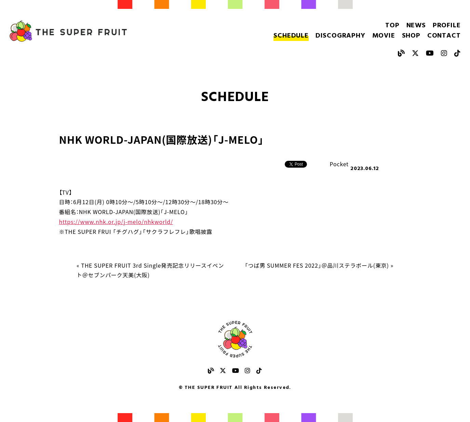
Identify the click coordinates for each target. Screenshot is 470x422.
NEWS (416, 25)
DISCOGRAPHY (340, 36)
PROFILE (447, 25)
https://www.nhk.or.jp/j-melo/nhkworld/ (116, 221)
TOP (392, 25)
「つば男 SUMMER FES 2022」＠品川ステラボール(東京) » (319, 265)
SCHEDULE (290, 36)
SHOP (411, 36)
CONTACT (444, 36)
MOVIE (383, 36)
